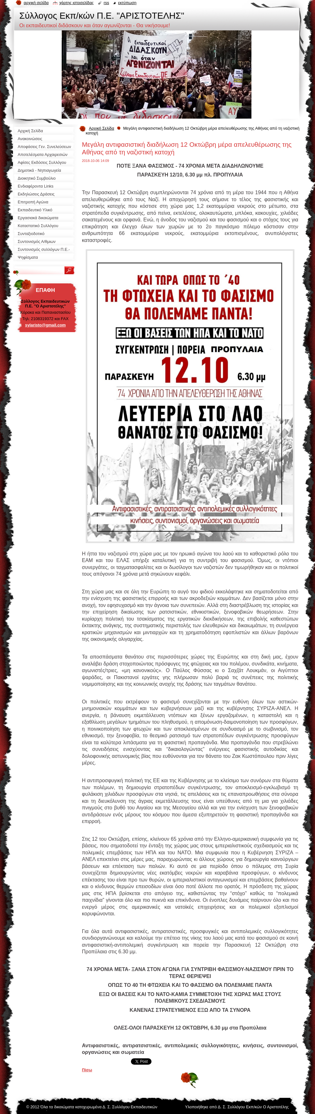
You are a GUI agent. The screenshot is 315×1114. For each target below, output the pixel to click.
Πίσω (87, 1070)
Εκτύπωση (127, 2)
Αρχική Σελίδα (101, 128)
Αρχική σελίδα (36, 2)
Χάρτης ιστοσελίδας (76, 2)
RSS (106, 2)
